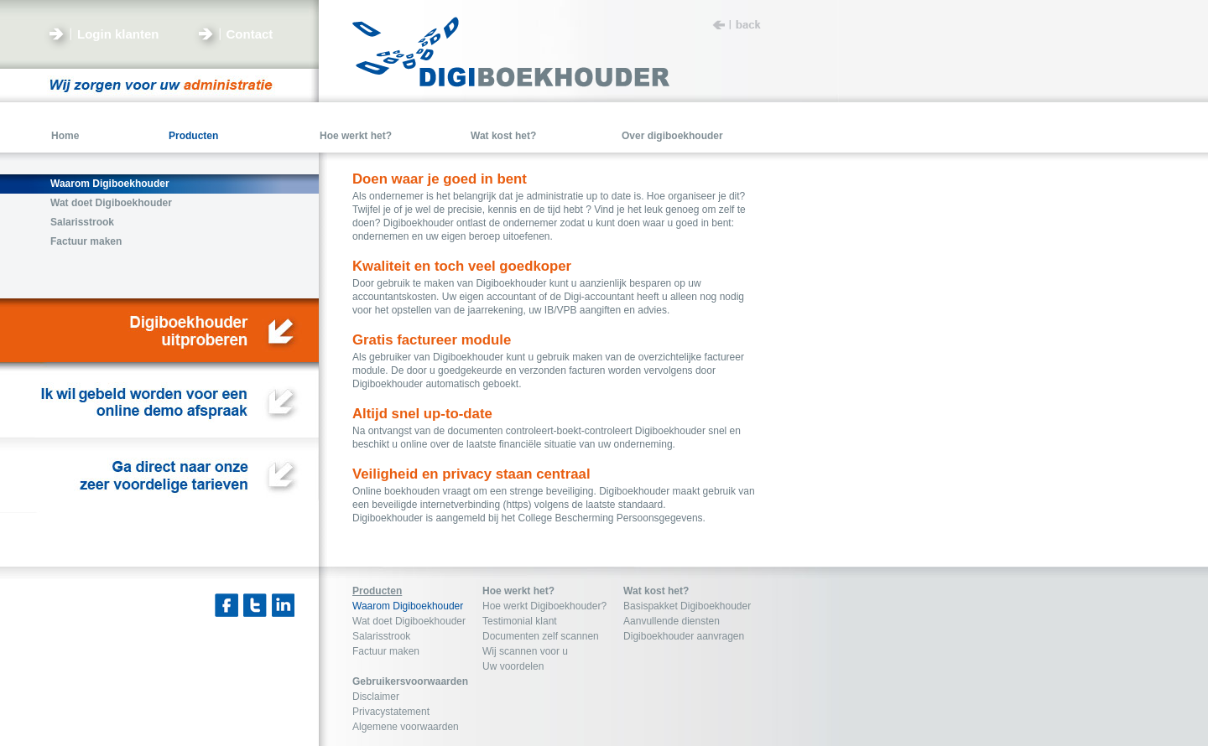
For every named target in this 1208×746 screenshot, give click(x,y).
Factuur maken (385, 651)
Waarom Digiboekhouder (407, 606)
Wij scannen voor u (525, 651)
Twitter (255, 605)
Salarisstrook (381, 636)
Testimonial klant (519, 621)
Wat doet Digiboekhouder (409, 621)
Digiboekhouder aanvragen (683, 636)
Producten (377, 591)
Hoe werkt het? (518, 591)
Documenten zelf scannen (540, 636)
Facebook (226, 605)
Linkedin (283, 605)
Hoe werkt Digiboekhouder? (544, 606)
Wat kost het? (656, 591)
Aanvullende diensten (671, 621)
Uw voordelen (513, 666)
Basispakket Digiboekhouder (687, 606)
